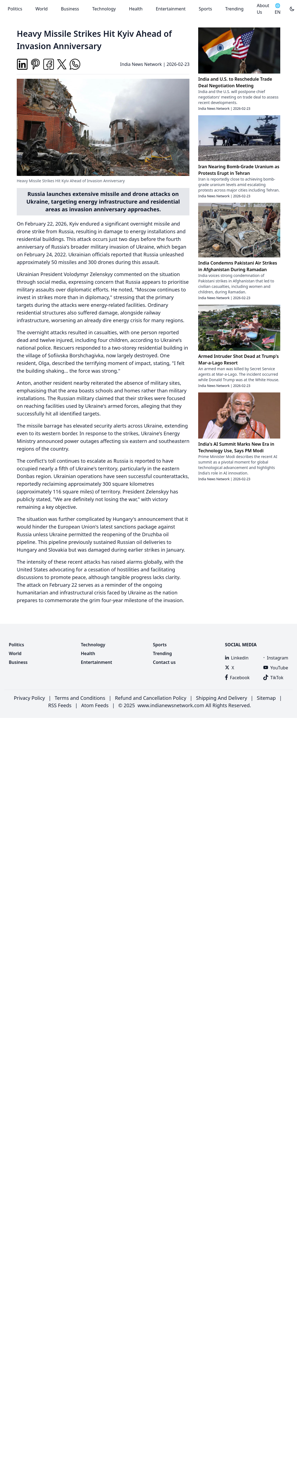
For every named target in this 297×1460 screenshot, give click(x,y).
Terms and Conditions (80, 698)
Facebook (237, 678)
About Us (263, 8)
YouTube (275, 668)
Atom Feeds (95, 705)
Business (70, 9)
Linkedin (237, 658)
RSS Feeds (59, 705)
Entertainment (171, 9)
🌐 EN (278, 8)
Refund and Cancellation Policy (150, 698)
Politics (15, 9)
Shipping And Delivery (221, 698)
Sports (205, 9)
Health (136, 9)
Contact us (164, 662)
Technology (104, 9)
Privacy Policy (29, 698)
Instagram (275, 658)
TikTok (273, 678)
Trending (234, 9)
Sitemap (266, 698)
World (41, 9)
